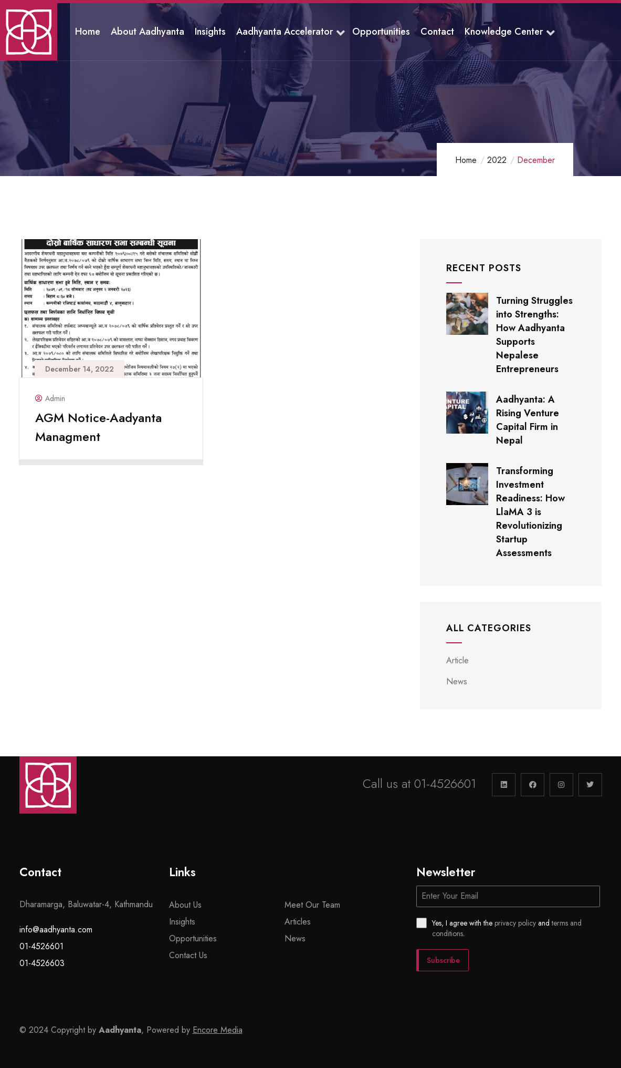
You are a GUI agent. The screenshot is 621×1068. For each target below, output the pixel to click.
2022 (497, 160)
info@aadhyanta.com (55, 929)
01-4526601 (445, 783)
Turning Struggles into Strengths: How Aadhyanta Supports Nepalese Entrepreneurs (534, 335)
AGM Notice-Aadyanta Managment (98, 427)
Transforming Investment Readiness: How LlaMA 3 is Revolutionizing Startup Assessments (530, 512)
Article (457, 660)
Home (466, 160)
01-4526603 (42, 963)
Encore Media (218, 1030)
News (456, 681)
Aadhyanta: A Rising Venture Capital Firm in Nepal (527, 420)
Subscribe (443, 960)
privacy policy (515, 923)
